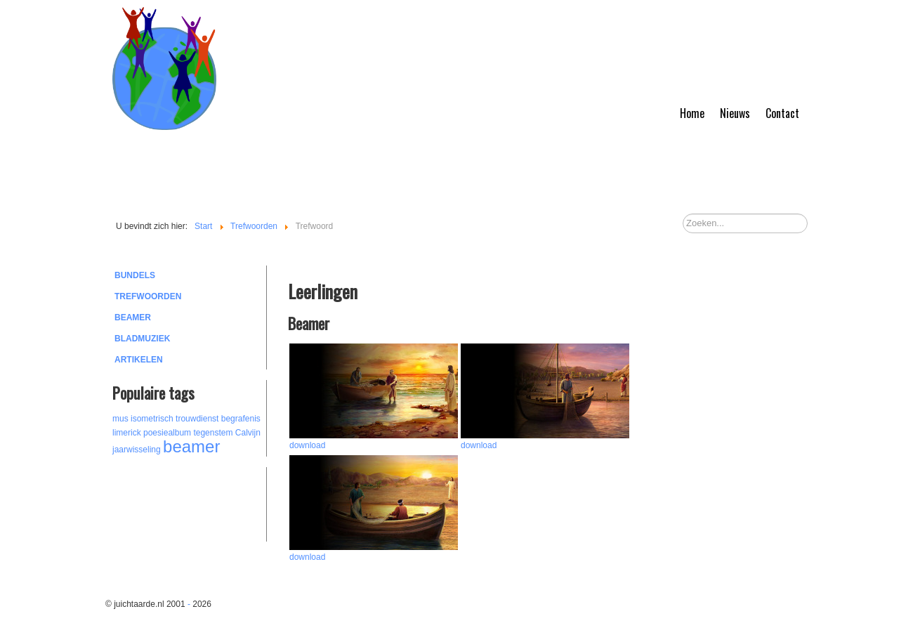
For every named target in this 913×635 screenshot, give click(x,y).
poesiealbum (167, 433)
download (307, 445)
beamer (191, 446)
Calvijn (248, 433)
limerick (126, 433)
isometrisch (152, 419)
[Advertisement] (189, 502)
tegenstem (212, 433)
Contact (782, 113)
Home (692, 113)
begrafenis (241, 419)
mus (120, 419)
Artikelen (138, 360)
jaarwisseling (136, 449)
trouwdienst (197, 419)
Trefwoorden (147, 296)
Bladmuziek (142, 338)
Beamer (132, 317)
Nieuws (735, 113)
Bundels (134, 275)
